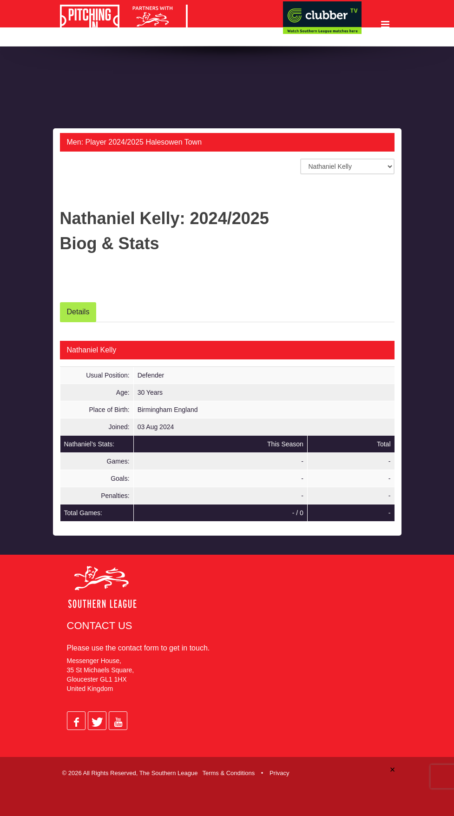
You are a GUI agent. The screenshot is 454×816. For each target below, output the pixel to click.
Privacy (280, 771)
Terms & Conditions (228, 771)
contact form (138, 649)
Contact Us (99, 626)
